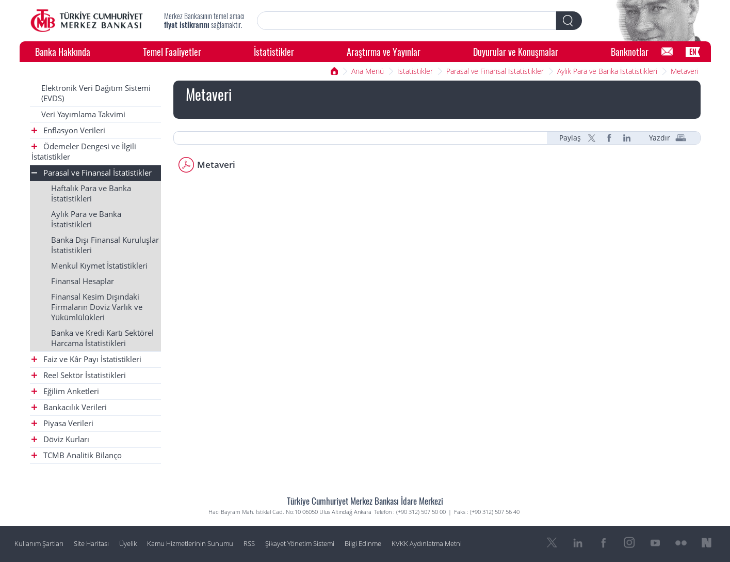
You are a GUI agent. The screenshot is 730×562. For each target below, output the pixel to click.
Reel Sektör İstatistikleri (78, 375)
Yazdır (659, 138)
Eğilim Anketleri (65, 391)
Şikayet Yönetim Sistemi (299, 543)
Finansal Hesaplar (82, 281)
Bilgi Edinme (363, 543)
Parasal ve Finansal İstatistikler (495, 71)
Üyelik (128, 543)
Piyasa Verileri (62, 423)
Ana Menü (367, 71)
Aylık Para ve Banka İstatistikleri (607, 71)
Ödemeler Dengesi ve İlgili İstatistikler (83, 151)
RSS (249, 543)
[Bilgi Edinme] (667, 51)
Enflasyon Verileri (68, 130)
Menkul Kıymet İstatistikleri (99, 265)
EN (692, 51)
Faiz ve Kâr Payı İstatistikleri (86, 359)
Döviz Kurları (60, 439)
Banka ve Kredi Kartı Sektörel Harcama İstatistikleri (102, 338)
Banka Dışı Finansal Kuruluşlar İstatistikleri (105, 245)
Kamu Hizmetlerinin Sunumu (190, 543)
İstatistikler (274, 51)
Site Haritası (91, 543)
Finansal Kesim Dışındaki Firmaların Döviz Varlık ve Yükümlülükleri (96, 307)
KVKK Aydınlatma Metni (427, 543)
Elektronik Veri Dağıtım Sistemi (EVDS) (96, 93)
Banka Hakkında (62, 51)
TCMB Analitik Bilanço (76, 455)
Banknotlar (629, 51)
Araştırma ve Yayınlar (383, 51)
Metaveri (685, 71)
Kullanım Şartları (38, 543)
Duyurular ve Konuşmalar (515, 51)
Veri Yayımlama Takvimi (83, 114)
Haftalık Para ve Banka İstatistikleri (91, 193)
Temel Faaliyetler (172, 51)
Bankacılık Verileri (69, 407)
